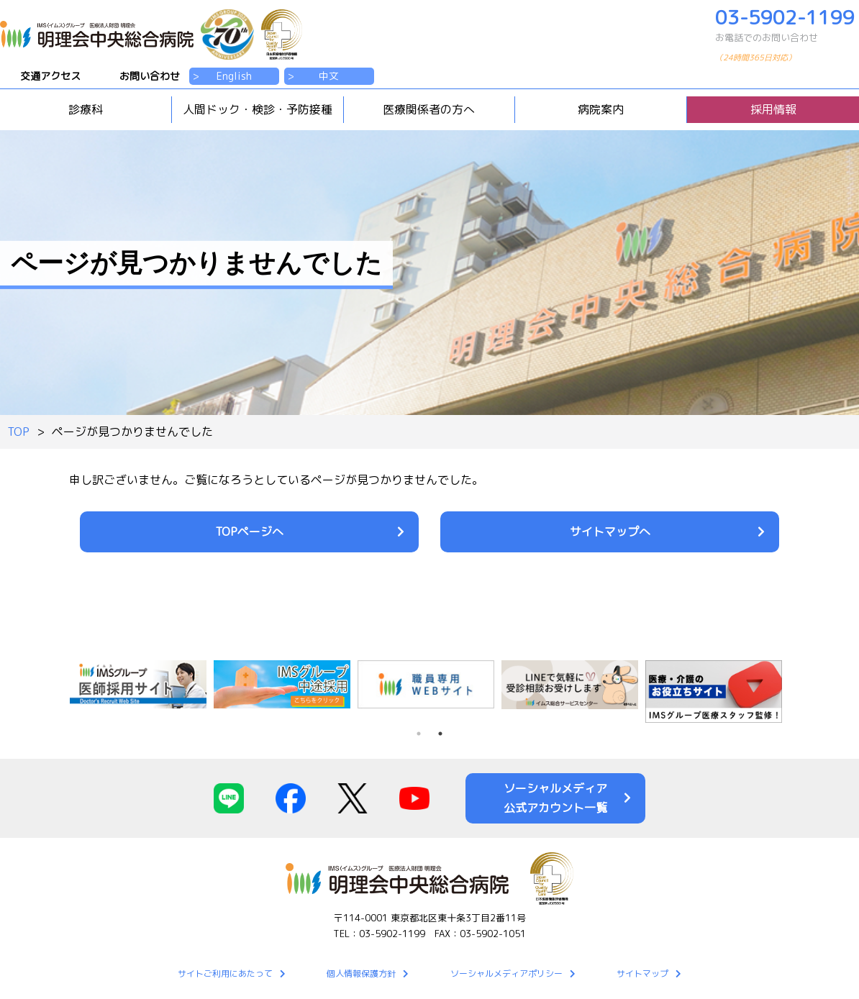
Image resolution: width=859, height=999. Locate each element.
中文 (329, 76)
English (234, 76)
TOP (18, 431)
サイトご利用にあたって (225, 973)
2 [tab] (440, 733)
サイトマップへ (610, 531)
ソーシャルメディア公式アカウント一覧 (555, 798)
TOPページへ (249, 531)
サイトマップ (642, 973)
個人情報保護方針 (361, 973)
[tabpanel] (286, 684)
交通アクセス (50, 76)
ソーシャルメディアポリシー (506, 973)
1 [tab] (419, 733)
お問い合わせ (149, 76)
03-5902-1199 (787, 37)
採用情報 (773, 109)
